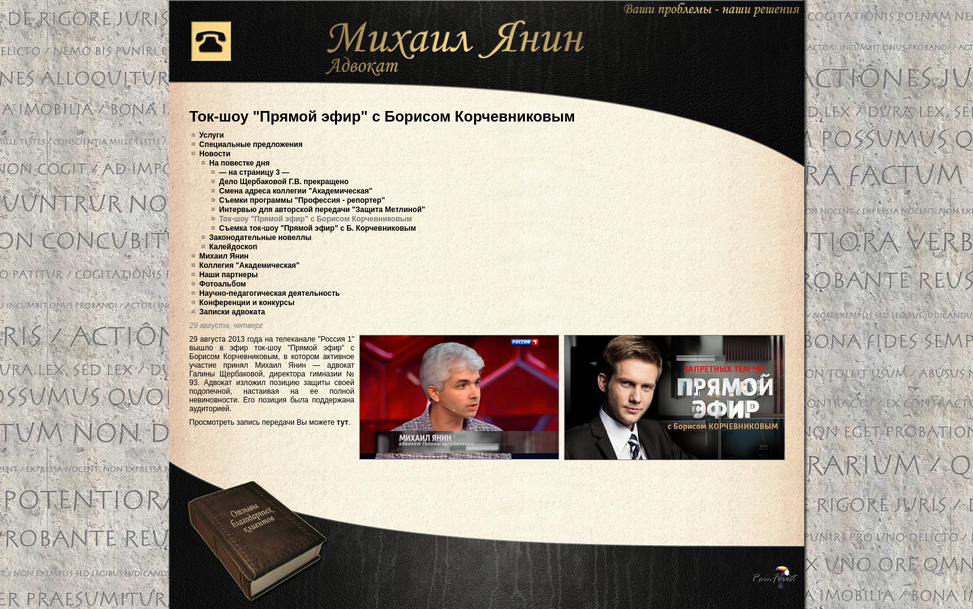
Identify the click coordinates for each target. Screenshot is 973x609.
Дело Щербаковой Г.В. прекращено (284, 181)
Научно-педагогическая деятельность (269, 293)
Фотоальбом (222, 284)
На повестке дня (239, 163)
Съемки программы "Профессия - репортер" (302, 200)
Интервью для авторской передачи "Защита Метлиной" (322, 209)
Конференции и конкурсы (247, 302)
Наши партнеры (228, 274)
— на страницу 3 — (254, 172)
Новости (214, 153)
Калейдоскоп (233, 246)
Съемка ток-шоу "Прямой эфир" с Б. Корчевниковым (317, 228)
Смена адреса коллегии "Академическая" (295, 191)
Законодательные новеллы (260, 237)
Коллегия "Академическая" (249, 265)
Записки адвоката (232, 312)
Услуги (211, 135)
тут (343, 422)
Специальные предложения (251, 144)
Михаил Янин (224, 256)
